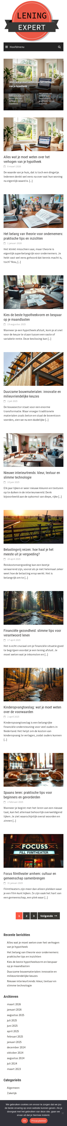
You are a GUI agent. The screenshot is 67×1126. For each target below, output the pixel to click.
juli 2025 (12, 1020)
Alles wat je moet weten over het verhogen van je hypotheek (16, 100)
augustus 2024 (15, 1058)
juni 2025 (12, 1025)
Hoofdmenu (17, 47)
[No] (62, 1113)
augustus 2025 (15, 1015)
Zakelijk (12, 1093)
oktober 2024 (15, 1052)
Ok (24, 1120)
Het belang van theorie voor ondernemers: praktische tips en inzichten (46, 98)
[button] (54, 76)
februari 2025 (15, 1036)
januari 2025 (14, 1042)
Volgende (48, 916)
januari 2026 (14, 1009)
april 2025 (13, 1031)
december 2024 (16, 1047)
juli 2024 (12, 1063)
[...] (31, 181)
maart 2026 (14, 1004)
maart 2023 (14, 1069)
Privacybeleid (38, 1120)
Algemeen (13, 1087)
